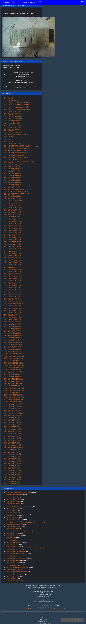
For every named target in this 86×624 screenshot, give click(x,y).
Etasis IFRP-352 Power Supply (12, 198)
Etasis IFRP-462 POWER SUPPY (13, 381)
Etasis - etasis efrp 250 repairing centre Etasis (17, 558)
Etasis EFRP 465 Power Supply (12, 202)
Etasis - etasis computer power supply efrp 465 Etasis (18, 564)
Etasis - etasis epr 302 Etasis (13, 576)
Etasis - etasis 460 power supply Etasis (15, 574)
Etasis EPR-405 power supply (12, 97)
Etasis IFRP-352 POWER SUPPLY (13, 385)
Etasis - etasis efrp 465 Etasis (13, 569)
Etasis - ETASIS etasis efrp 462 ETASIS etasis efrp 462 (19, 506)
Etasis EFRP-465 (8, 139)
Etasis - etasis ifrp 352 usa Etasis (14, 535)
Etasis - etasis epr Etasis (12, 573)
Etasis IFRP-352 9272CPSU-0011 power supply (17, 134)
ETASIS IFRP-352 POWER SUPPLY (14, 388)
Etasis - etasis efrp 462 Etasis (13, 503)
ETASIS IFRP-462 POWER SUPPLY (14, 353)
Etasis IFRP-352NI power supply (13, 371)
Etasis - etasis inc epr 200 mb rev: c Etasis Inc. (17, 496)
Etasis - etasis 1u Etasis (11, 512)
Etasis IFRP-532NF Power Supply (13, 211)
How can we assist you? (72, 620)
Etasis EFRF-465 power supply (12, 163)
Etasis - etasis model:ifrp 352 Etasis (14, 519)
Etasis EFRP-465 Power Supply (13, 207)
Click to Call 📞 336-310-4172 (11, 2)
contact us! (25, 87)
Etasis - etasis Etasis (11, 537)
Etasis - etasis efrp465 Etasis (13, 497)
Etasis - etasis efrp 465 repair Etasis (14, 539)
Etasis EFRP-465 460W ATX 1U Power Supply (17, 102)
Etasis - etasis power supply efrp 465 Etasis (16, 514)
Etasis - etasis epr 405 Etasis (13, 533)
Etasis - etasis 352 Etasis (12, 517)
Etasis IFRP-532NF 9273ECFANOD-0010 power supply (19, 161)
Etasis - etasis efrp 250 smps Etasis (14, 526)
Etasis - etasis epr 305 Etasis (13, 562)
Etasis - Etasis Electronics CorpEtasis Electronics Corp (19, 531)
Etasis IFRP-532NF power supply (13, 342)
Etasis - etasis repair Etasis (12, 544)
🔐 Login (83, 1)
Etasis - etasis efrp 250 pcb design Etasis (15, 521)
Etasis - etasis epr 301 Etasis (13, 515)
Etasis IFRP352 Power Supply (12, 323)
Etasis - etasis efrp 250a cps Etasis (14, 494)
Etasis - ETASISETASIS (11, 540)
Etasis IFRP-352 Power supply (12, 241)
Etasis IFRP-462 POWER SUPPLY (13, 364)
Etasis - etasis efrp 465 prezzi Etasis (14, 505)
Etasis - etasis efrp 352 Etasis (13, 580)
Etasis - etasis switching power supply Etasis (16, 553)
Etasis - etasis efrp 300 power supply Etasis (16, 571)
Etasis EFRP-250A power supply (13, 116)
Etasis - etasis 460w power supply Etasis (15, 551)
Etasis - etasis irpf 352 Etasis (13, 501)
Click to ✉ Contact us (29, 2)
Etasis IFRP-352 (8, 136)
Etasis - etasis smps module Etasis (14, 524)
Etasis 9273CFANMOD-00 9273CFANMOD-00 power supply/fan (21, 147)
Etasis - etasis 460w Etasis (12, 560)
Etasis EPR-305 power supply (12, 99)
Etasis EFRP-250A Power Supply (13, 200)
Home (39, 1)
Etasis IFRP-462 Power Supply (12, 212)
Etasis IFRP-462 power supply (12, 120)
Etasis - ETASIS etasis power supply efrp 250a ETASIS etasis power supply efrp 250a (26, 522)
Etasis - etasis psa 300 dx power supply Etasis (17, 567)
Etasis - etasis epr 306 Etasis (13, 508)
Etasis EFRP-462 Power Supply (13, 283)
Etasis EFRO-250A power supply (13, 159)
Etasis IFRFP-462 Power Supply (13, 468)
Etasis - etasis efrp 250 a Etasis (13, 549)
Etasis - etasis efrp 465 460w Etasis (14, 542)
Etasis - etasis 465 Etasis (12, 510)
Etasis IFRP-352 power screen (12, 378)
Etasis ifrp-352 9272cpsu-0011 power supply (16, 189)
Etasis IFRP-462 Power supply (12, 351)
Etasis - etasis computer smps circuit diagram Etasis (18, 492)
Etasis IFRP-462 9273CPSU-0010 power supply (17, 145)
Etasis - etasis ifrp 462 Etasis (13, 555)
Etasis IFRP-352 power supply (12, 168)
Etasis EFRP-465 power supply (12, 111)
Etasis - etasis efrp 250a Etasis (13, 499)
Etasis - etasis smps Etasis (12, 528)
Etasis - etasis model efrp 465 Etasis (14, 530)
